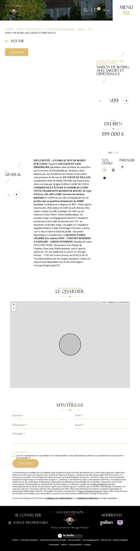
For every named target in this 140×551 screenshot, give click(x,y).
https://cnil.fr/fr (100, 484)
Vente (20, 29)
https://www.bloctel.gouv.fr (90, 491)
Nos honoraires (74, 540)
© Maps (111, 302)
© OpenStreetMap (123, 302)
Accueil (9, 29)
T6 (89, 29)
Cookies (87, 544)
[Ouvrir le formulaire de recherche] (86, 10)
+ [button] (14, 305)
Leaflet (103, 302)
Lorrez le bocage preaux (59, 29)
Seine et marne (34, 29)
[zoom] (48, 101)
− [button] (14, 309)
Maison (81, 29)
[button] (126, 100)
